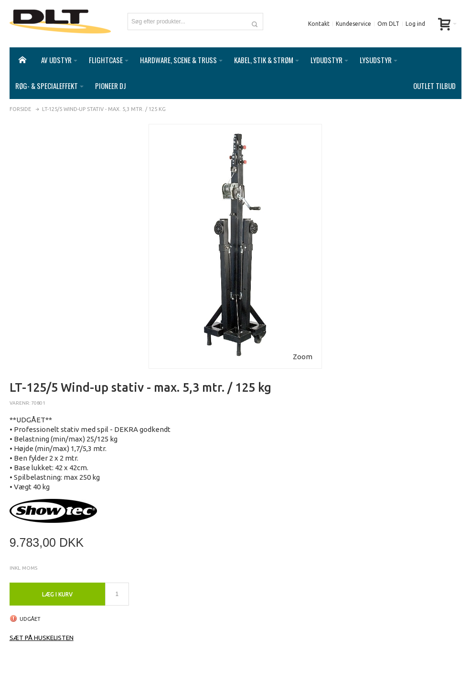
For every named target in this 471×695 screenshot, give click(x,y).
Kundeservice (353, 24)
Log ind (415, 24)
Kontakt (319, 24)
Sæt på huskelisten (42, 637)
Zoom (302, 357)
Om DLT (388, 24)
